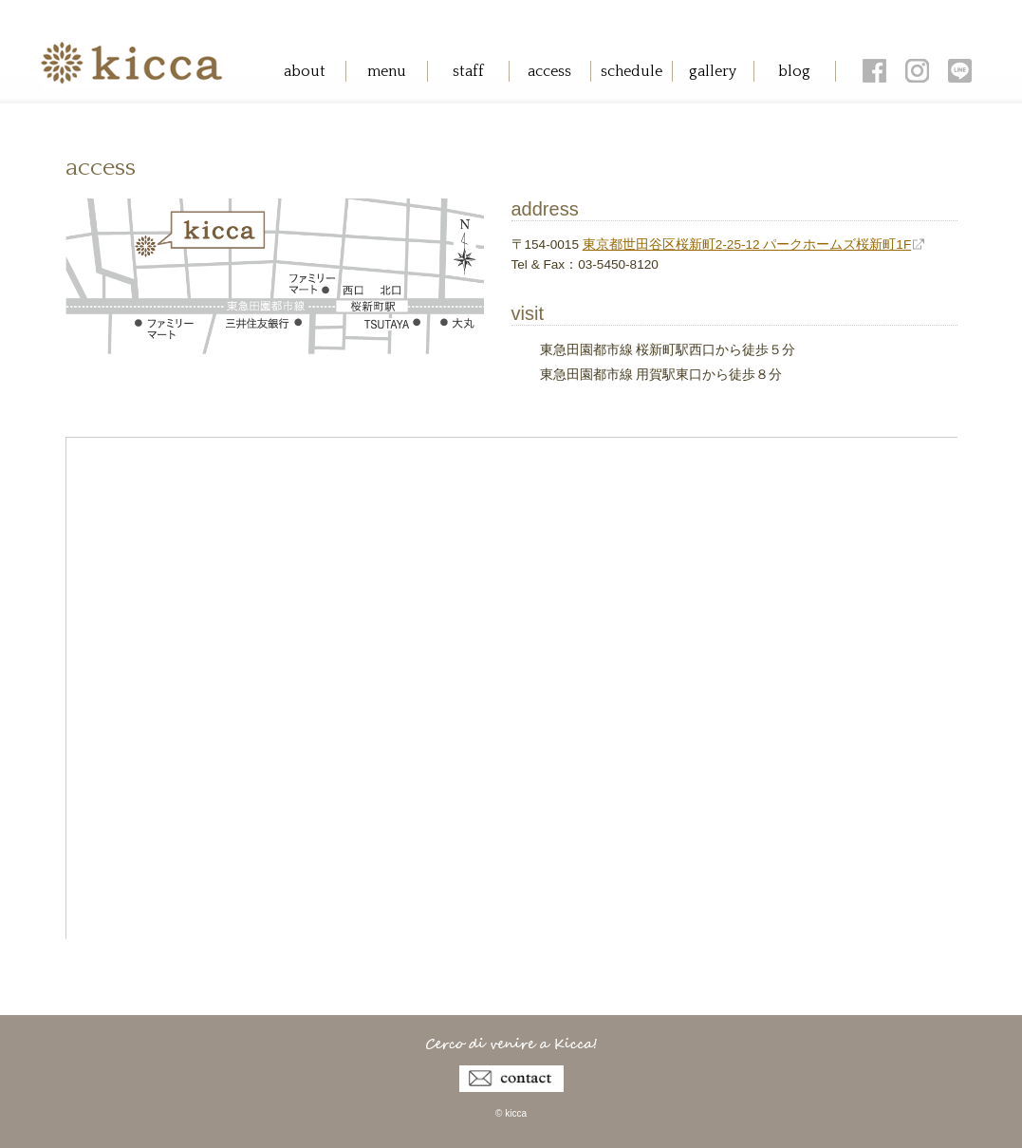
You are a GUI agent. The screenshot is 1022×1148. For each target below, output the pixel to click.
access (549, 71)
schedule (631, 71)
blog (794, 71)
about (304, 71)
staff (468, 71)
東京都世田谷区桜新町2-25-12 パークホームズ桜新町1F (747, 244)
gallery (712, 71)
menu (386, 71)
